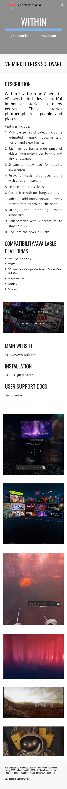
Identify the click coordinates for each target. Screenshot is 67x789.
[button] (4, 5)
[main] (33, 27)
